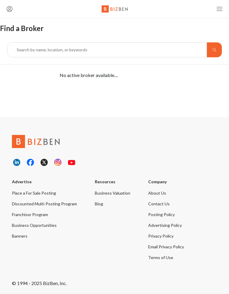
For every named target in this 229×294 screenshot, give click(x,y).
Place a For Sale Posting (34, 193)
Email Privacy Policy (166, 246)
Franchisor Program (30, 214)
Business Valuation (112, 193)
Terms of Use (160, 257)
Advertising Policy (165, 225)
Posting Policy (161, 214)
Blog (99, 203)
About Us (157, 193)
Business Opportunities (34, 225)
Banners (19, 235)
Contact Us (159, 203)
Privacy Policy (161, 235)
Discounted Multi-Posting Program (44, 203)
